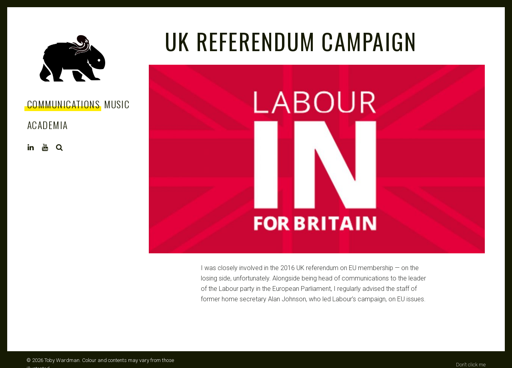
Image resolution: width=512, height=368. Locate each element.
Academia (47, 124)
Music (117, 104)
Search (59, 147)
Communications (63, 104)
